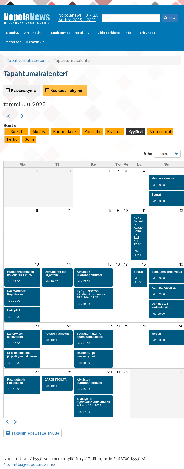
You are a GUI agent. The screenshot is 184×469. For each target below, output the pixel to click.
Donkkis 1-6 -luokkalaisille (161, 305)
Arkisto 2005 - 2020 (77, 19)
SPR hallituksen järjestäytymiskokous (22, 354)
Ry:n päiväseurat (164, 287)
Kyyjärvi (135, 131)
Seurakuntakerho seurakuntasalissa (90, 335)
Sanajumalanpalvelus (167, 271)
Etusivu (13, 32)
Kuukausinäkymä (63, 90)
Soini (29, 139)
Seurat (156, 194)
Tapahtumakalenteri (26, 60)
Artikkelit (34, 32)
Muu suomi (160, 131)
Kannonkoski (65, 131)
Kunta (9, 125)
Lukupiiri (13, 310)
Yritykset (147, 32)
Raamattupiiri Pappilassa (16, 292)
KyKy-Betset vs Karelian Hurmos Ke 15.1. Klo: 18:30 (91, 294)
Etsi (169, 18)
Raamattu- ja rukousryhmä (86, 354)
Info (129, 32)
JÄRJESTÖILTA (56, 379)
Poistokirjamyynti (57, 333)
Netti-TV (84, 32)
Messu (156, 333)
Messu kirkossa (163, 178)
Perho (12, 139)
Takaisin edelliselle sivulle (32, 433)
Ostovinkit (35, 42)
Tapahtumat (59, 32)
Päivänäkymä (21, 90)
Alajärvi (39, 131)
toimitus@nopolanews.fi (30, 464)
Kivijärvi (114, 131)
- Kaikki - (16, 131)
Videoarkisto (109, 32)
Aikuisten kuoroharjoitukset (89, 273)
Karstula (92, 131)
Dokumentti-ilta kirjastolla (55, 273)
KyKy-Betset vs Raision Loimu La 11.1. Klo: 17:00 (139, 231)
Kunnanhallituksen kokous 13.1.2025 (20, 273)
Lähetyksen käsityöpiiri (15, 335)
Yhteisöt (13, 42)
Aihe (148, 153)
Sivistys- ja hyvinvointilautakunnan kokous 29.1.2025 (93, 402)
